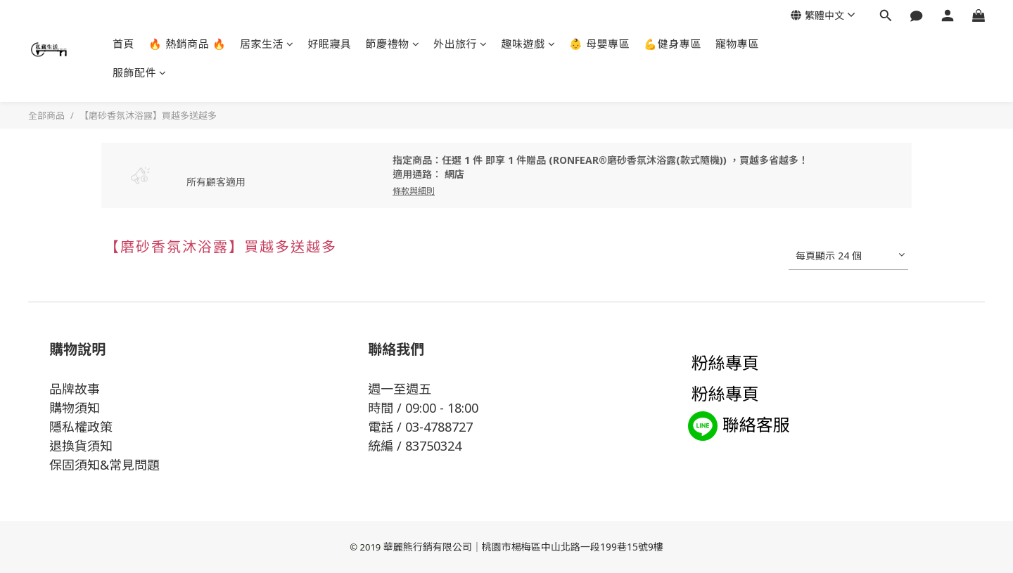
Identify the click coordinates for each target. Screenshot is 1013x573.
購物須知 (74, 407)
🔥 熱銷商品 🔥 (187, 44)
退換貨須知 (81, 445)
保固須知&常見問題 (104, 464)
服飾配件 (140, 72)
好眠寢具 (330, 44)
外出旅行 (460, 44)
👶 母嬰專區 (599, 44)
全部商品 (46, 115)
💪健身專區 (672, 44)
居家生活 (267, 44)
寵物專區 (737, 44)
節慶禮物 (393, 44)
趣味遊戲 (529, 44)
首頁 (123, 44)
